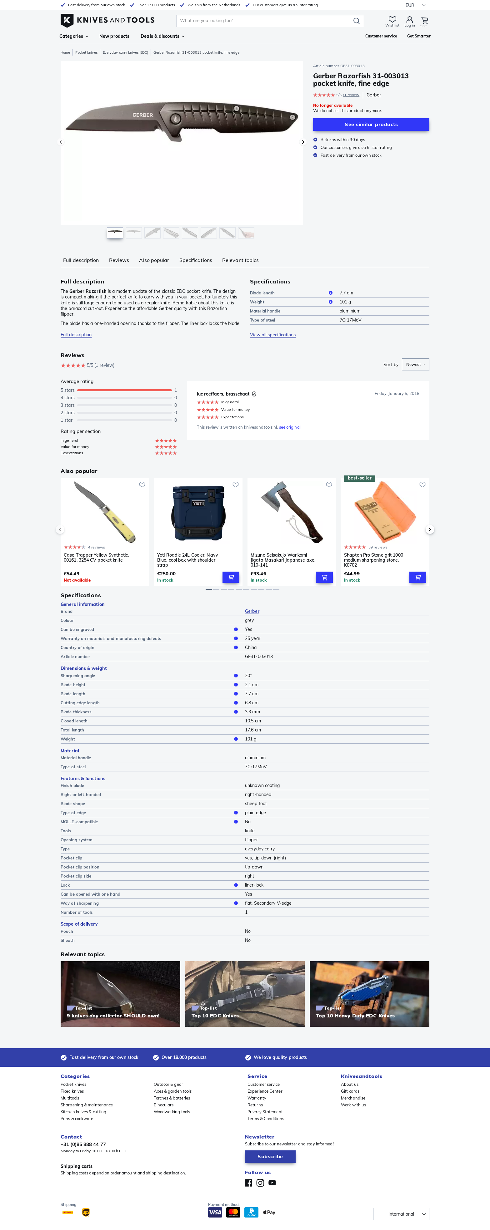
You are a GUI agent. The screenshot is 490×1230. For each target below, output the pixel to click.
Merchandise (353, 1097)
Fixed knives (72, 1091)
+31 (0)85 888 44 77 (83, 1144)
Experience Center (265, 1091)
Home (65, 52)
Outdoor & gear (168, 1084)
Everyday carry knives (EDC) (125, 52)
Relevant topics (240, 260)
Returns (255, 1104)
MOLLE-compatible (150, 822)
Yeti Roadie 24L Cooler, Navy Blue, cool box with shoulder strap (187, 560)
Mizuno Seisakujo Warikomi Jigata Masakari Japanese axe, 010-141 (283, 560)
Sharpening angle (150, 676)
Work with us (353, 1104)
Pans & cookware (77, 1118)
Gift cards (350, 1091)
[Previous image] (61, 142)
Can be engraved (150, 630)
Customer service (264, 1084)
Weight (292, 302)
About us (349, 1084)
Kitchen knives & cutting (83, 1111)
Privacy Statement (265, 1111)
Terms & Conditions (266, 1118)
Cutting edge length (150, 703)
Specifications (195, 260)
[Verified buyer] (254, 394)
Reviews (119, 260)
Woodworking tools (172, 1111)
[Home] (107, 19)
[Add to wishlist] (142, 485)
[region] (182, 151)
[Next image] (303, 142)
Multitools (70, 1097)
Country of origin (150, 648)
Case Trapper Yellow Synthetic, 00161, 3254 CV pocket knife (96, 558)
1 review (351, 94)
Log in (395, 25)
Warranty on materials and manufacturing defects (150, 639)
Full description (81, 260)
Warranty (257, 1097)
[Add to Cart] (230, 577)
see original (290, 427)
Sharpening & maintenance (87, 1104)
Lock (150, 886)
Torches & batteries (172, 1097)
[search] (257, 21)
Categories (73, 36)
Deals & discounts (162, 36)
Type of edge (150, 813)
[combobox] (415, 364)
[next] (419, 529)
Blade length (292, 293)
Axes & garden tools (173, 1091)
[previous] (71, 529)
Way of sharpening (150, 904)
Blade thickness (150, 712)
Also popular (154, 260)
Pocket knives (86, 52)
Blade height (150, 685)
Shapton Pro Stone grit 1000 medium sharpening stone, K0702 (373, 560)
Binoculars (164, 1104)
